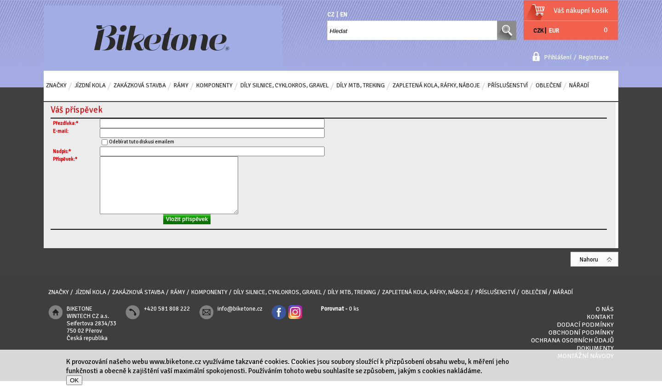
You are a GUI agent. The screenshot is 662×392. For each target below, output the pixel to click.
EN (343, 14)
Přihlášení (557, 57)
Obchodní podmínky (581, 343)
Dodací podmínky (585, 336)
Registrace (593, 57)
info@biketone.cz (240, 320)
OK (74, 380)
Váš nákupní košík (581, 10)
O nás (605, 320)
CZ (330, 14)
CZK (538, 30)
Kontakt (600, 328)
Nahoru (589, 270)
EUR (554, 30)
